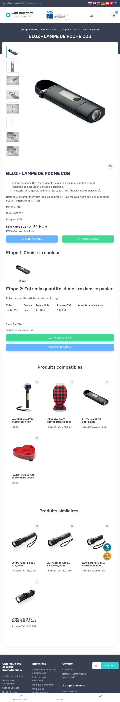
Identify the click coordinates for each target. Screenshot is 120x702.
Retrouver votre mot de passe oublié (74, 676)
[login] (98, 15)
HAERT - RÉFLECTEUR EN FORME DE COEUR (23, 476)
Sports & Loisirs (10, 692)
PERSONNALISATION (32, 239)
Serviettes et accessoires (8, 682)
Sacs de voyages (10, 688)
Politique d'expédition (43, 684)
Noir (22, 281)
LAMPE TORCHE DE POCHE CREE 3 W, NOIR (24, 620)
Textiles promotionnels (13, 676)
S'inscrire (110, 665)
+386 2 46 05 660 (15, 3)
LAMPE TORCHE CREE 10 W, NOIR (23, 564)
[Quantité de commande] (96, 311)
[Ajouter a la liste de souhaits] (36, 382)
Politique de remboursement (40, 691)
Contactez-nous (34, 3)
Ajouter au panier (88, 239)
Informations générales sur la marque (44, 671)
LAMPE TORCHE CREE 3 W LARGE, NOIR (58, 564)
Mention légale (69, 691)
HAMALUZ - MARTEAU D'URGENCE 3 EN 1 (23, 420)
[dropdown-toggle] (114, 15)
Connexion (67, 669)
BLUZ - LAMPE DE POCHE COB (91, 420)
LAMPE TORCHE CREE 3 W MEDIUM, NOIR (93, 564)
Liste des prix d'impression (39, 679)
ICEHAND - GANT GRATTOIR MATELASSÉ (59, 420)
